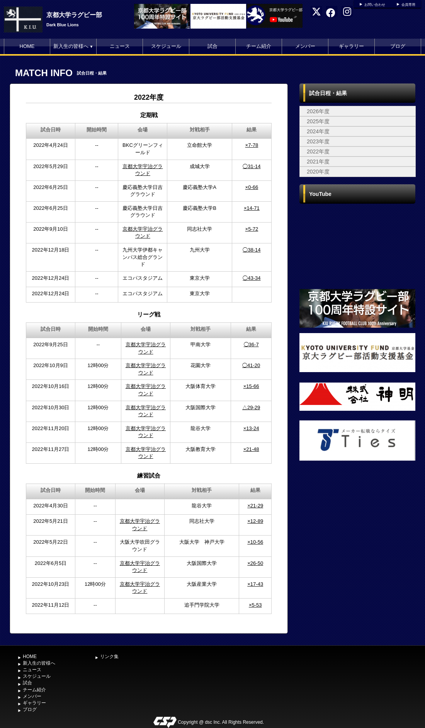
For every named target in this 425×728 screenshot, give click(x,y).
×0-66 (251, 187)
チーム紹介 (258, 46)
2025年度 (318, 121)
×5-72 (251, 229)
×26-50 (255, 563)
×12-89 (255, 521)
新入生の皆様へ (73, 46)
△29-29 (251, 407)
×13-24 (251, 428)
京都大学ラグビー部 (74, 15)
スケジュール (166, 46)
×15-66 (251, 386)
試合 (212, 46)
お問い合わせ (374, 5)
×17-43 (255, 584)
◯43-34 (251, 278)
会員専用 (408, 5)
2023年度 (318, 141)
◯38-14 (251, 250)
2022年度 (318, 151)
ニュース (120, 46)
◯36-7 (251, 344)
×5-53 (255, 605)
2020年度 (318, 171)
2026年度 (318, 111)
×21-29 (255, 506)
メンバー (305, 46)
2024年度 (318, 131)
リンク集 (109, 656)
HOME (27, 46)
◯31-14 (251, 166)
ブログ (397, 46)
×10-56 (255, 542)
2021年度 (318, 161)
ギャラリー (351, 46)
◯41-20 (251, 365)
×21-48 (251, 449)
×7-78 (251, 145)
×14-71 (252, 208)
